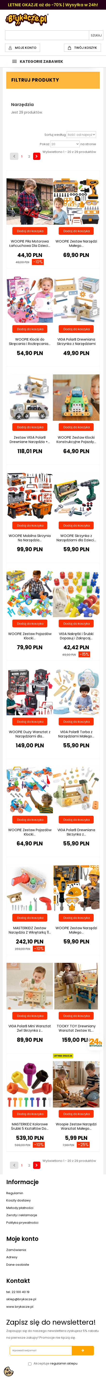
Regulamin (14, 1193)
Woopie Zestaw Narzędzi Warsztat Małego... (76, 1126)
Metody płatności (19, 1208)
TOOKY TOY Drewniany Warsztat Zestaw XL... (76, 1028)
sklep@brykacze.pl (21, 1299)
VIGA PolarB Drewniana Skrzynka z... (76, 832)
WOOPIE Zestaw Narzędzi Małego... (76, 243)
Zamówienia (16, 1250)
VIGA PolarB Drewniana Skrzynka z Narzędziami (76, 341)
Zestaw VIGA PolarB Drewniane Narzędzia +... (30, 439)
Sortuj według (55, 135)
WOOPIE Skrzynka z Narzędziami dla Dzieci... (76, 538)
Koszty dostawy (18, 1200)
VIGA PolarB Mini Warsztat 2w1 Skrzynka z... (29, 1028)
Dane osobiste (17, 1264)
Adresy (11, 1257)
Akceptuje (56, 1363)
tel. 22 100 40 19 (17, 1292)
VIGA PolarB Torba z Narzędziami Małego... (76, 734)
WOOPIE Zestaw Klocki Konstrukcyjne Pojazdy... (76, 439)
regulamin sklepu (64, 1363)
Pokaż (44, 144)
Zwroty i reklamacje (21, 1215)
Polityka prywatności (22, 1222)
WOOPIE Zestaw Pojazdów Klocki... (29, 636)
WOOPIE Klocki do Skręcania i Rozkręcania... (29, 341)
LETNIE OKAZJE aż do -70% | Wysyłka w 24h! (53, 5)
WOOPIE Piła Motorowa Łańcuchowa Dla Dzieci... (29, 243)
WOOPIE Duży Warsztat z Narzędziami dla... (29, 734)
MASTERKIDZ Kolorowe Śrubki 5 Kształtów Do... (30, 1126)
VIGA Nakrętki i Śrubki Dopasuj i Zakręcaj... (76, 636)
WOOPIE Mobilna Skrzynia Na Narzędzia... (30, 538)
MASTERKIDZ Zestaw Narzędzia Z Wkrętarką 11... (30, 930)
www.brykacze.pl (19, 1306)
